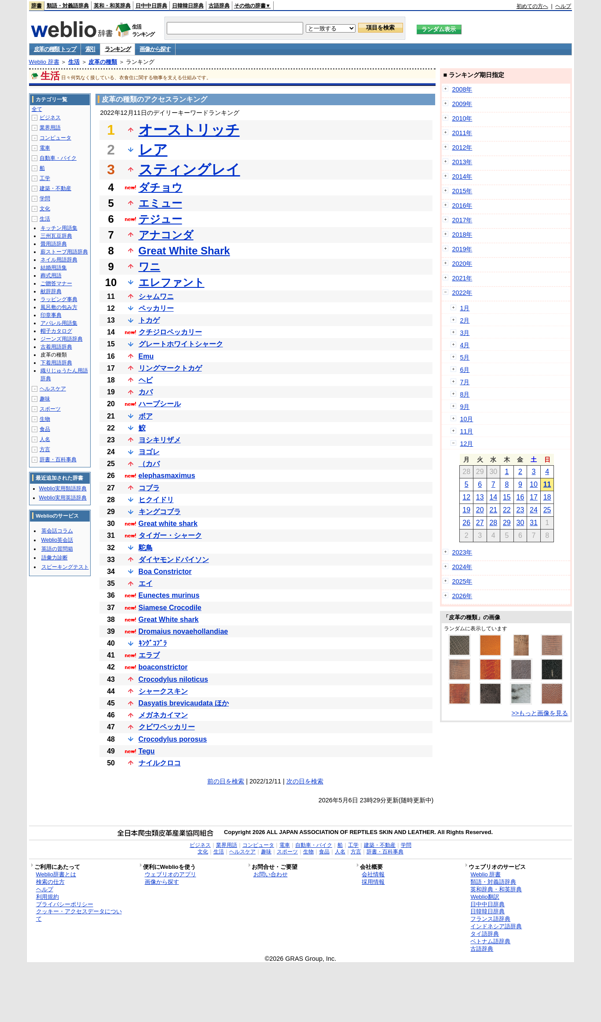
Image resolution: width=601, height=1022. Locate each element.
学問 (45, 198)
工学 (45, 178)
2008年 (462, 89)
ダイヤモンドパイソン (174, 559)
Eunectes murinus (169, 595)
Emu (146, 356)
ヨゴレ (149, 452)
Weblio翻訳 (484, 896)
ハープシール (160, 404)
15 (507, 497)
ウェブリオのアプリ (170, 874)
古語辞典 (219, 5)
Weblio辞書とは (56, 874)
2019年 (462, 249)
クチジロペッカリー (170, 332)
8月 (464, 394)
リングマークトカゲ (170, 368)
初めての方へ (532, 6)
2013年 (462, 161)
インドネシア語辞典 (496, 926)
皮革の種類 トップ (55, 49)
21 (493, 510)
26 (466, 522)
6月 (464, 369)
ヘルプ (563, 6)
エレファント (172, 282)
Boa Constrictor (165, 571)
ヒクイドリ (156, 500)
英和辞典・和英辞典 (496, 889)
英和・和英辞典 (112, 5)
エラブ (149, 655)
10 (534, 484)
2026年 (462, 595)
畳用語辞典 (53, 244)
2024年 (462, 566)
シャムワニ (156, 296)
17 (534, 497)
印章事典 (51, 315)
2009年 (462, 103)
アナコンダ (166, 235)
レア (153, 150)
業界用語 (50, 128)
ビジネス (50, 117)
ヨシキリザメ (160, 440)
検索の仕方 (50, 882)
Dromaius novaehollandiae (183, 631)
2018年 (462, 234)
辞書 (36, 5)
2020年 (462, 263)
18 (547, 497)
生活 (74, 62)
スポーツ (50, 409)
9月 (464, 406)
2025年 (462, 581)
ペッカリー (156, 308)
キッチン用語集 (58, 228)
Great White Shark (184, 251)
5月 (464, 357)
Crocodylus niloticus (173, 679)
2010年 (462, 118)
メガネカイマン (163, 715)
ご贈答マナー (56, 283)
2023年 (462, 552)
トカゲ (149, 320)
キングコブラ (160, 511)
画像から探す (154, 49)
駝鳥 (146, 547)
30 (520, 522)
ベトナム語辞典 (490, 941)
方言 (45, 449)
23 (520, 510)
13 (480, 497)
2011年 (462, 132)
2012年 (462, 147)
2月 (464, 320)
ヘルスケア (53, 389)
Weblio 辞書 (44, 62)
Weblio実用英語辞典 (63, 498)
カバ (146, 392)
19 (466, 510)
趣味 (45, 399)
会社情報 (373, 874)
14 (493, 497)
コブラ (149, 488)
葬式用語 (51, 275)
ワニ (150, 266)
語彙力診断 (54, 558)
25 (547, 510)
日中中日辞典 (151, 5)
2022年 (462, 292)
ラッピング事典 (58, 299)
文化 (45, 209)
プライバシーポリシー (64, 904)
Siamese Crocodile (170, 607)
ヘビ (146, 380)
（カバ (149, 463)
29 (507, 522)
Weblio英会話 (57, 540)
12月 (466, 443)
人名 (45, 439)
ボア (146, 416)
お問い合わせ (270, 874)
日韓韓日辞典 (188, 5)
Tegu (147, 751)
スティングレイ (189, 169)
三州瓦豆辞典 (56, 236)
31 (534, 522)
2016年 (462, 205)
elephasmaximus (167, 475)
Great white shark (168, 523)
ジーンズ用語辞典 (61, 339)
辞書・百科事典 (58, 459)
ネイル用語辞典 (58, 260)
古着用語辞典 (56, 347)
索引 (90, 49)
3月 (464, 332)
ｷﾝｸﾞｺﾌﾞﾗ (153, 643)
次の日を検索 (304, 781)
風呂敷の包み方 (58, 307)
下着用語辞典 (56, 363)
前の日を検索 (225, 781)
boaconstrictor (163, 667)
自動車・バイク (58, 158)
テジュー (160, 219)
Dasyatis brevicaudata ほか (184, 703)
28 (493, 522)
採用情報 (373, 882)
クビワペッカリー (167, 727)
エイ (146, 583)
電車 (45, 148)
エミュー (160, 203)
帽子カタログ (56, 331)
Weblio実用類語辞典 (63, 488)
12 (466, 497)
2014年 (462, 176)
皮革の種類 (102, 62)
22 (507, 510)
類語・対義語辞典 (68, 5)
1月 (464, 308)
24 (534, 510)
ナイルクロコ (160, 763)
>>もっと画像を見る (540, 713)
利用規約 (47, 896)
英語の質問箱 (57, 549)
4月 (464, 345)
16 (520, 497)
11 (547, 484)
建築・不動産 (55, 188)
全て (37, 109)
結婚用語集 (53, 268)
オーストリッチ (189, 130)
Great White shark (169, 619)
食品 (45, 429)
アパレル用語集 (58, 323)
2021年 (462, 278)
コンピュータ (55, 138)
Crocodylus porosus (173, 739)
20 (480, 510)
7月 (464, 382)
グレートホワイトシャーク (181, 344)
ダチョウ (161, 187)
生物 (45, 419)
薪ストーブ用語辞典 (64, 252)
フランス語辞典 (490, 918)
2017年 (462, 220)
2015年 (462, 191)
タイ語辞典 (484, 933)
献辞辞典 (51, 291)
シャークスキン (163, 691)
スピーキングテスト (65, 567)
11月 (466, 431)
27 (480, 522)
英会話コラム (57, 531)
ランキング (118, 49)
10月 (466, 419)
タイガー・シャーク (170, 535)
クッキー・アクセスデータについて (79, 915)
